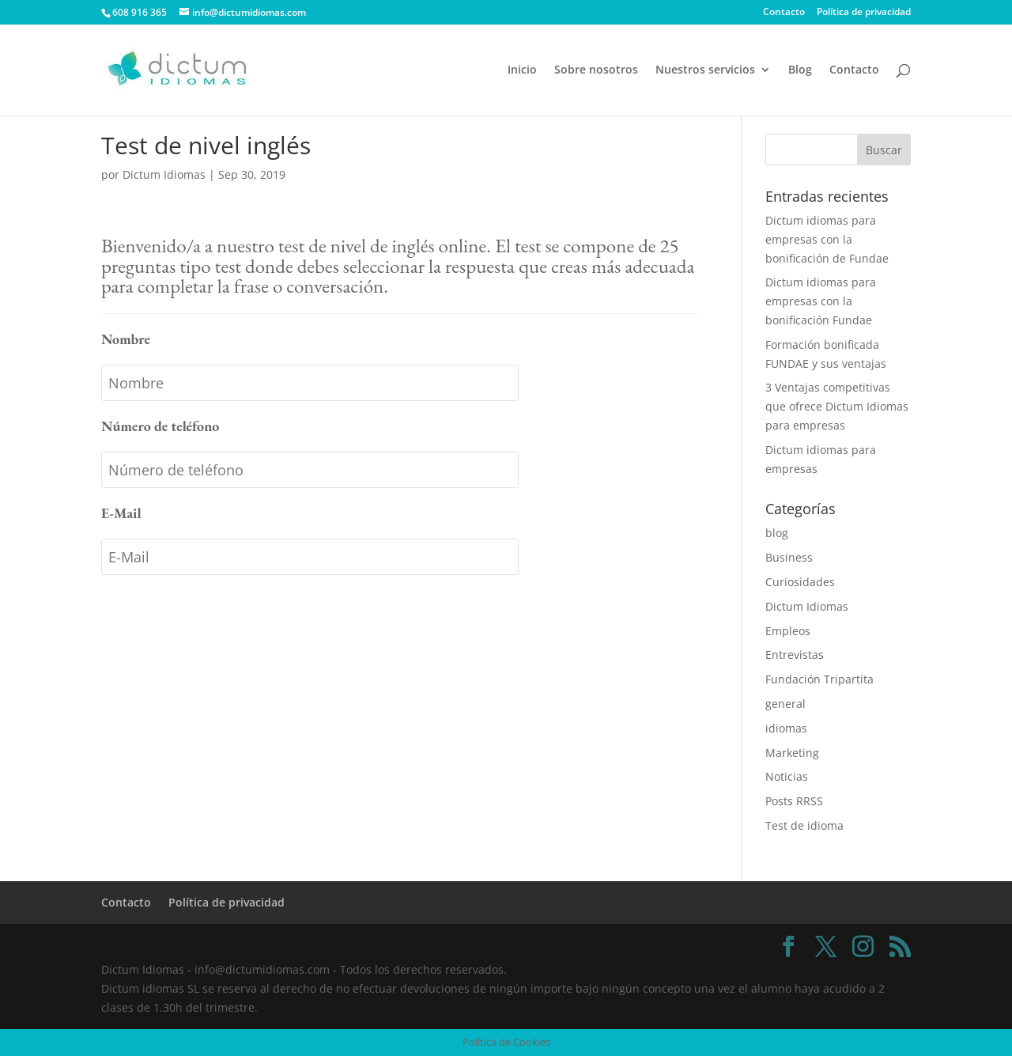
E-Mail (121, 513)
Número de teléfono (160, 426)
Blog (800, 70)
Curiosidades (800, 581)
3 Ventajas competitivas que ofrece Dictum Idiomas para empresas (836, 406)
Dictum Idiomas (164, 174)
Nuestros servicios (705, 70)
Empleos (787, 630)
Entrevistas (794, 654)
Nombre (125, 339)
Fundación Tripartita (819, 679)
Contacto (784, 12)
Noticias (786, 776)
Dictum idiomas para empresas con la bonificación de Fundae (827, 239)
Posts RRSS (794, 800)
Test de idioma (804, 825)
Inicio (522, 70)
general (785, 703)
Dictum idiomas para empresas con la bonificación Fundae (820, 300)
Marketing (792, 752)
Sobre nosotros (596, 70)
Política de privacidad (864, 12)
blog (776, 532)
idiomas (786, 728)
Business (789, 557)
